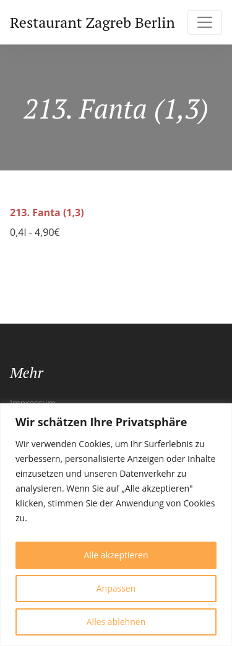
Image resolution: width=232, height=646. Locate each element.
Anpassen (116, 588)
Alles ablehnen (116, 621)
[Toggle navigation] (204, 22)
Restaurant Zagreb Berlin (92, 22)
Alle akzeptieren (116, 555)
